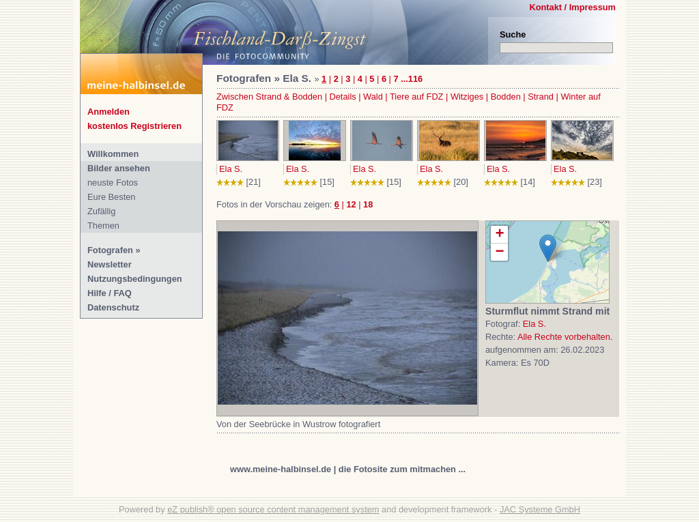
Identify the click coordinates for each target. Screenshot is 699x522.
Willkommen (113, 154)
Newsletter (109, 264)
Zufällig (101, 211)
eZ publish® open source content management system (273, 509)
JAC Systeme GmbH (540, 509)
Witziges (467, 96)
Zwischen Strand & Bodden (269, 96)
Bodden (506, 96)
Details (343, 96)
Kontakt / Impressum (572, 7)
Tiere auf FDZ (416, 96)
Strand (541, 96)
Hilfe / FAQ (109, 293)
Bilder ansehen (118, 168)
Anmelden (108, 111)
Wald (373, 96)
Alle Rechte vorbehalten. (564, 337)
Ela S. (230, 169)
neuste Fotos (112, 182)
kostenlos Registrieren (134, 126)
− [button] (499, 252)
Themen (103, 225)
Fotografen (110, 250)
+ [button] (499, 235)
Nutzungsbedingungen (134, 279)
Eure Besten (111, 197)
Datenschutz (113, 307)
